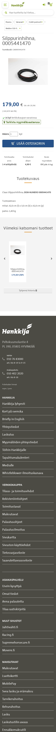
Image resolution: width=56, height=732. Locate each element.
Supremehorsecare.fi (16, 642)
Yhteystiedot (10, 427)
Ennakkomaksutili (14, 730)
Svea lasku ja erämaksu (17, 691)
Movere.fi (8, 650)
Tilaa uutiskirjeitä (14, 609)
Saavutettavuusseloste (17, 560)
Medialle (8, 465)
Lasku (6, 714)
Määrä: (5, 134)
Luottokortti (10, 676)
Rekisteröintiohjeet (14, 499)
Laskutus (8, 434)
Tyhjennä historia (28, 290)
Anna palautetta (13, 601)
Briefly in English (13, 419)
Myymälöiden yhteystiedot (20, 442)
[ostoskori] (51, 5)
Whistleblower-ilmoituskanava (22, 473)
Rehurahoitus (11, 707)
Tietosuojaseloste (13, 553)
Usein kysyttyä (12, 586)
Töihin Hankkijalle (14, 450)
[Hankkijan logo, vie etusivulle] (19, 4)
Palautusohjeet (12, 522)
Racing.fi (8, 635)
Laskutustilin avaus (15, 722)
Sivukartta (9, 537)
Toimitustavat (11, 506)
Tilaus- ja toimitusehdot (18, 491)
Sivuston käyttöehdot (16, 545)
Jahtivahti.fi (10, 627)
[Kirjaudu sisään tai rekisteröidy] (44, 5)
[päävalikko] (5, 5)
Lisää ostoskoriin (28, 143)
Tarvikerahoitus (12, 699)
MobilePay (9, 683)
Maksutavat (10, 514)
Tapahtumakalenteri (15, 457)
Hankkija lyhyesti (13, 404)
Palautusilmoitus (13, 529)
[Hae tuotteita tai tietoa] (28, 12)
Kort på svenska (12, 411)
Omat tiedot (10, 594)
